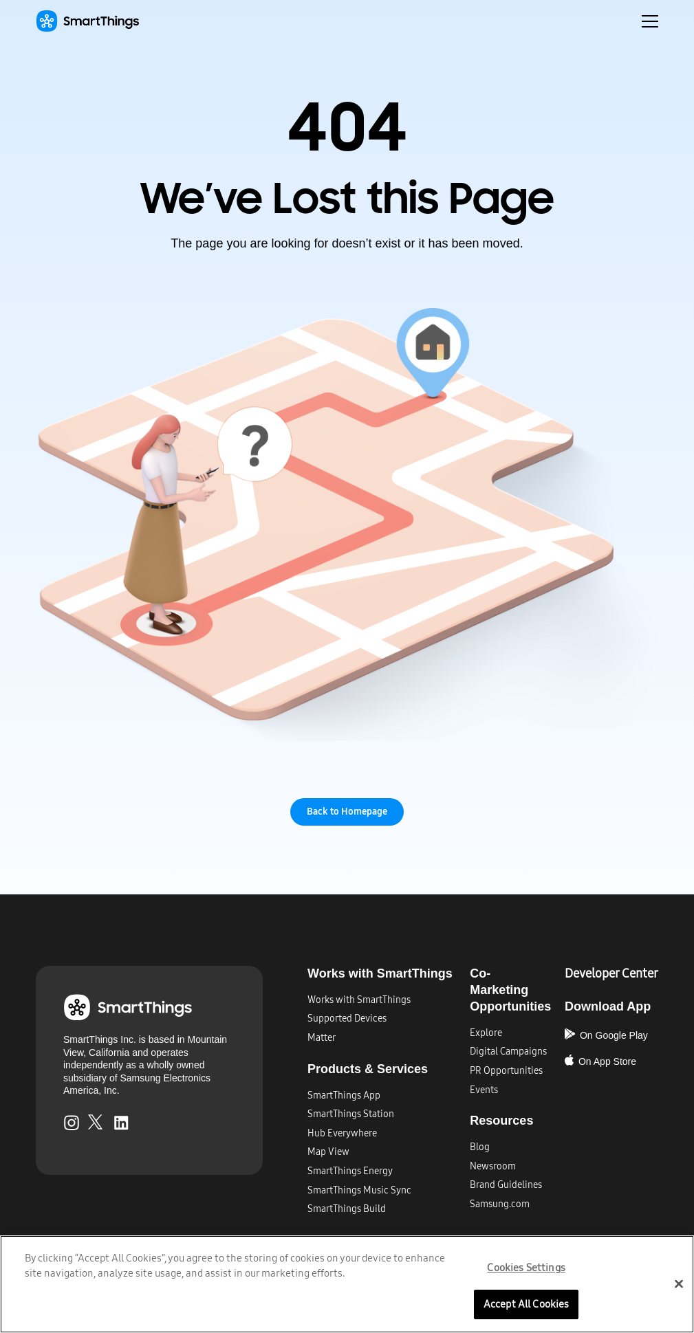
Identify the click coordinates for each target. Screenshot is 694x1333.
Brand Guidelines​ (506, 1185)
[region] (347, 1284)
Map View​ (328, 1152)
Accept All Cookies (527, 1303)
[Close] (679, 1283)
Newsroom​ (493, 1166)
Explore (486, 1033)
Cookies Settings (526, 1268)
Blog (480, 1147)
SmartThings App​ (343, 1095)
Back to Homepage (347, 811)
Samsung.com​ (500, 1204)
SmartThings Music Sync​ (359, 1190)
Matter (321, 1038)
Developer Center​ (611, 973)
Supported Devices (347, 1018)
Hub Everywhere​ (342, 1133)
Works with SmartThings (359, 1000)
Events (484, 1090)
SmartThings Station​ (350, 1114)
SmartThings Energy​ (350, 1171)
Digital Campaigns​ (508, 1051)
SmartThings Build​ (346, 1209)
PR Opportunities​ (506, 1071)
